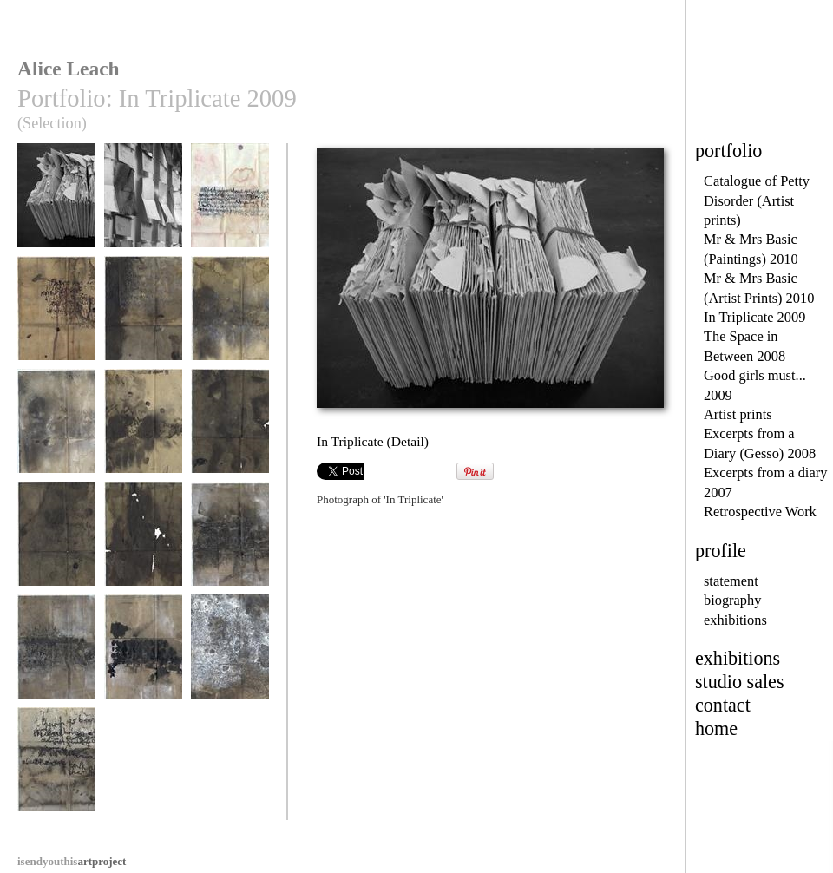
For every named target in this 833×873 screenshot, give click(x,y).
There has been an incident (56, 773)
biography (732, 600)
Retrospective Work (760, 511)
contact (723, 705)
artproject (71, 861)
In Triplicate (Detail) (56, 209)
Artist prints (738, 414)
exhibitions (735, 620)
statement (731, 581)
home (716, 728)
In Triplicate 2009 (754, 317)
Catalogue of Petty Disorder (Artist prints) (757, 200)
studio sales (739, 681)
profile (720, 550)
